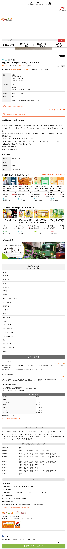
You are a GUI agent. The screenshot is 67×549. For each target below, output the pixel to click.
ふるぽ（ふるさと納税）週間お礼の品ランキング (15, 507)
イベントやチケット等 (55, 432)
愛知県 (4, 233)
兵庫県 (35, 233)
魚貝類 (14, 432)
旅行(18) (5, 272)
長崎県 (31, 471)
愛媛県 (31, 468)
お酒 (46, 432)
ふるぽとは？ (31, 486)
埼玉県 (36, 454)
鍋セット (45, 436)
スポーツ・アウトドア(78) (10, 343)
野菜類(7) (5, 291)
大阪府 (36, 462)
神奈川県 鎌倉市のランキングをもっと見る (53, 174)
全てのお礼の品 (58, 45)
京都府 (31, 462)
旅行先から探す (8, 45)
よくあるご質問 (38, 3)
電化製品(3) (6, 351)
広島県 (36, 465)
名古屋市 (8, 233)
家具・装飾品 (28, 434)
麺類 (21, 434)
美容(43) (5, 321)
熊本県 (36, 471)
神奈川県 (10, 60)
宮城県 (31, 451)
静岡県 (58, 457)
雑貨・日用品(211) (8, 328)
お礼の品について (22, 492)
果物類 (9, 432)
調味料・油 (42, 434)
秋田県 (36, 451)
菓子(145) (5, 310)
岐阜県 (53, 457)
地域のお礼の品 (23, 436)
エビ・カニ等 (33, 432)
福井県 (36, 457)
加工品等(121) (7, 302)
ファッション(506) (8, 332)
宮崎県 (47, 471)
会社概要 (15, 539)
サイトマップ (35, 539)
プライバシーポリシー (24, 539)
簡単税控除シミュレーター (9, 504)
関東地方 (4, 60)
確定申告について (7, 498)
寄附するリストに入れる (34, 546)
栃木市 (23, 233)
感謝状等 (14, 436)
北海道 (20, 448)
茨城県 (20, 454)
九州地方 (52, 231)
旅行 (3, 432)
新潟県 (20, 457)
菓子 (16, 434)
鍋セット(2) (6, 340)
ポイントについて (33, 492)
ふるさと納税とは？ (7, 486)
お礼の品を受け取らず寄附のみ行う (16, 114)
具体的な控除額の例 (37, 504)
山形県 (42, 451)
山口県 (42, 465)
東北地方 (4, 450)
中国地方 (4, 464)
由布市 (55, 233)
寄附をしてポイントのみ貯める (15, 106)
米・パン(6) (6, 287)
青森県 (20, 451)
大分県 (51, 233)
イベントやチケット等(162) (10, 298)
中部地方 (5, 231)
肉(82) (4, 283)
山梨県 (42, 457)
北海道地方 (5, 447)
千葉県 (42, 454)
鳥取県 (20, 465)
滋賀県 (26, 462)
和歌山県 (53, 462)
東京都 (47, 454)
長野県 (47, 457)
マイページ (44, 3)
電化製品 (29, 439)
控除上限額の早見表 (24, 504)
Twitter (7, 536)
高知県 (36, 468)
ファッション (6, 436)
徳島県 (20, 468)
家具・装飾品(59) (7, 317)
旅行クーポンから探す (25, 45)
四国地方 (4, 468)
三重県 (20, 462)
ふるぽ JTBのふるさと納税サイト (6, 17)
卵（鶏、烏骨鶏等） (35, 436)
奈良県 (47, 462)
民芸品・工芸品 (21, 439)
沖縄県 (20, 474)
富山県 (26, 457)
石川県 (31, 457)
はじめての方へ (31, 3)
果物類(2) (5, 276)
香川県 (26, 468)
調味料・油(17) (7, 325)
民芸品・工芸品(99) (8, 347)
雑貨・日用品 (51, 434)
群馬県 (31, 454)
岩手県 (26, 451)
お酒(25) (5, 294)
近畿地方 (36, 231)
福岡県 (20, 471)
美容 (35, 434)
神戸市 (39, 233)
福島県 (47, 451)
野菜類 (40, 432)
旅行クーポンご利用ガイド (42, 45)
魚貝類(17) (6, 279)
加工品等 (4, 434)
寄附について (44, 492)
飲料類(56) (6, 306)
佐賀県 (26, 471)
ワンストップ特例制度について (22, 498)
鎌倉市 (14, 60)
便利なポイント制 (20, 486)
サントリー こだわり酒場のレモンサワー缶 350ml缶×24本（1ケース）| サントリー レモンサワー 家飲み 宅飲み (25, 222)
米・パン (24, 432)
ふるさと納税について (8, 492)
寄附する (50, 3)
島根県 (26, 465)
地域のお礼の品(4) (8, 336)
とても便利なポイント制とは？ (56, 110)
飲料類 (11, 434)
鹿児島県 (53, 471)
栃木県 (20, 233)
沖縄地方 (4, 474)
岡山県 (31, 465)
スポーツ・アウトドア (8, 439)
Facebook (3, 536)
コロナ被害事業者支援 (56, 436)
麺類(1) (5, 313)
